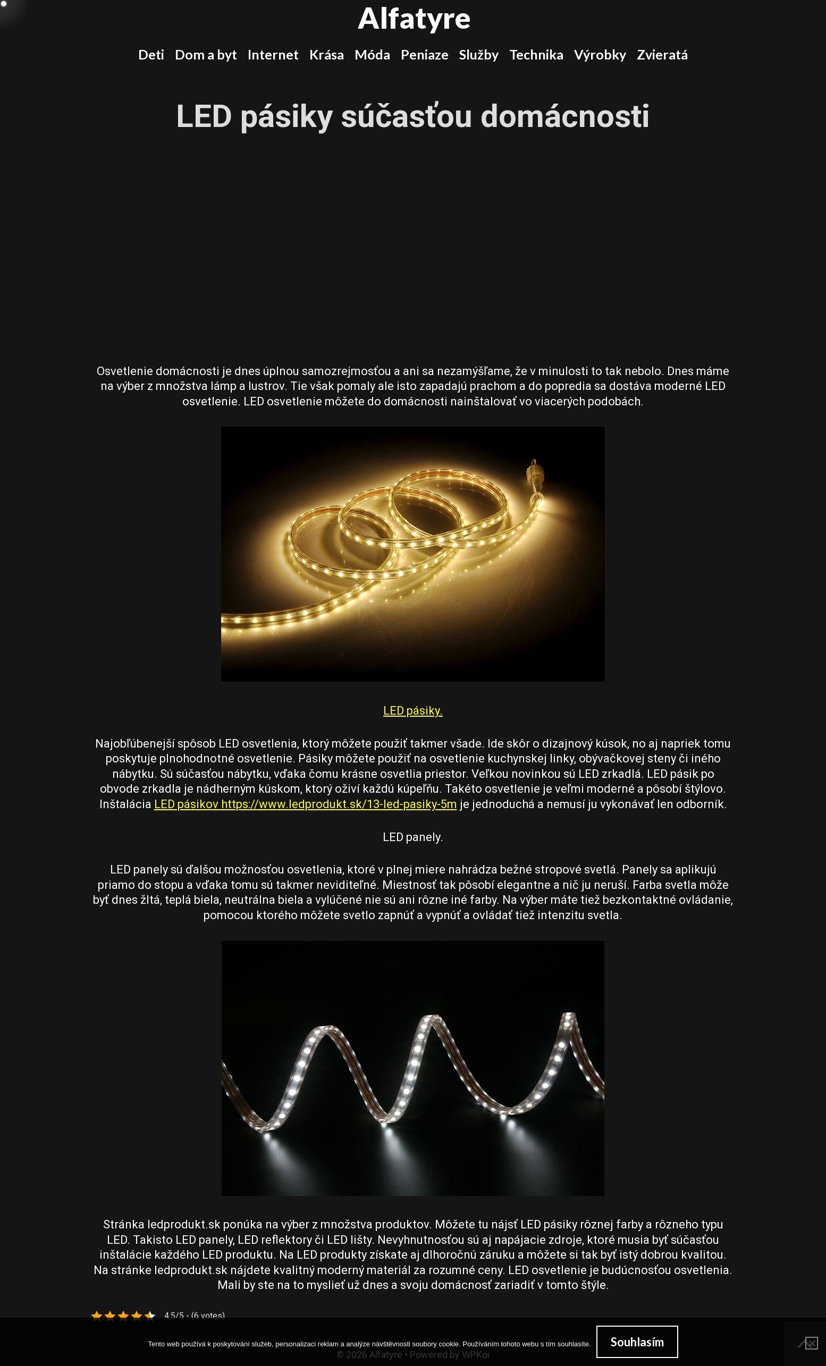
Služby (479, 54)
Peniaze (425, 54)
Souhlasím (637, 1342)
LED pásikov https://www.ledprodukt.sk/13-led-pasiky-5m (305, 804)
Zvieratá (662, 54)
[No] (811, 1343)
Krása (326, 54)
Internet (273, 54)
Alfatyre (414, 17)
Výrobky (600, 54)
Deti (151, 54)
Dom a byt (206, 54)
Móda (372, 54)
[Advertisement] (413, 233)
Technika (536, 54)
